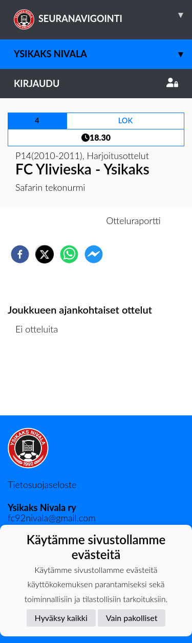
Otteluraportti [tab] (133, 220)
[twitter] (44, 254)
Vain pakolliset (132, 618)
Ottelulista (40, 381)
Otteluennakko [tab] (60, 220)
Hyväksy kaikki (61, 618)
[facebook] (20, 254)
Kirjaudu (96, 83)
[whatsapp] (69, 254)
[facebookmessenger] (93, 254)
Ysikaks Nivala (103, 54)
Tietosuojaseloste (42, 484)
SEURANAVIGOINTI (103, 15)
